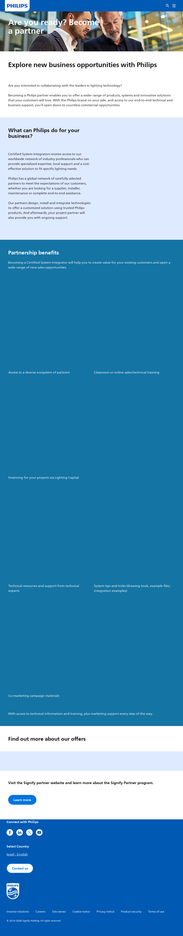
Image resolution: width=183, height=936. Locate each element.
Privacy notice (105, 911)
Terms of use (156, 911)
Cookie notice (81, 911)
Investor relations (18, 911)
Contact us (20, 868)
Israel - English (17, 854)
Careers (41, 911)
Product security (131, 911)
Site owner (59, 911)
